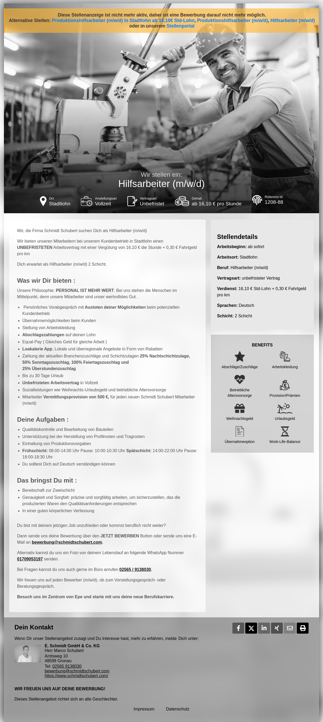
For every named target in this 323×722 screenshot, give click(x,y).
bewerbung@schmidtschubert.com (67, 542)
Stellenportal (180, 26)
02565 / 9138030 (135, 569)
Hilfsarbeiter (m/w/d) (292, 20)
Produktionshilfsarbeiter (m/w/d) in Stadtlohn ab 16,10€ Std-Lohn (123, 20)
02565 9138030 (66, 666)
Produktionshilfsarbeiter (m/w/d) (232, 20)
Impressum (144, 709)
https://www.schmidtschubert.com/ (76, 675)
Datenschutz (177, 709)
